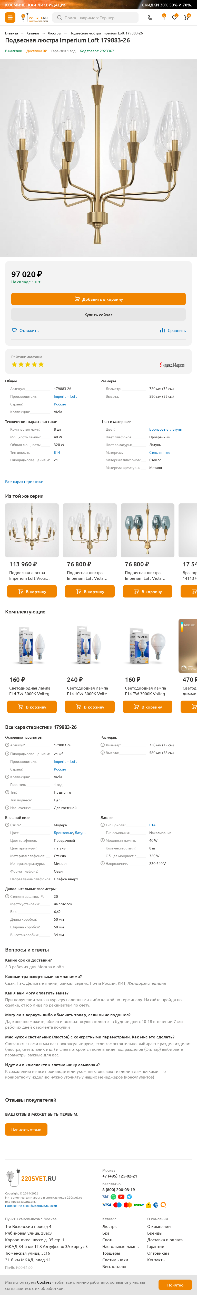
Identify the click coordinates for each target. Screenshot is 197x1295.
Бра (105, 1232)
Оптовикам (158, 1252)
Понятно (175, 1284)
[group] (98, 158)
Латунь (176, 429)
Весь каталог (114, 1266)
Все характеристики (24, 481)
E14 (57, 452)
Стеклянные (159, 452)
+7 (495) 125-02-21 (119, 1176)
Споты (108, 1239)
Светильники (115, 1259)
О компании (159, 1226)
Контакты (156, 1259)
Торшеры (111, 1252)
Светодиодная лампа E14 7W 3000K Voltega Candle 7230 (30, 690)
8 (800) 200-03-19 (118, 1189)
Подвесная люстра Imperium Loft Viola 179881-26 (143, 575)
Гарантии (155, 1246)
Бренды (154, 1232)
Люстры (109, 1226)
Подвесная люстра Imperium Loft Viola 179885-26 (27, 575)
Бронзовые (159, 429)
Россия (60, 404)
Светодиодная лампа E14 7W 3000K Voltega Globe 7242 (146, 690)
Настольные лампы (121, 1246)
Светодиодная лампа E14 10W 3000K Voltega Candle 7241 (89, 690)
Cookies (44, 1281)
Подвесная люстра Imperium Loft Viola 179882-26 (85, 575)
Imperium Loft (65, 396)
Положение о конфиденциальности (31, 1205)
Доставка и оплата (165, 1239)
